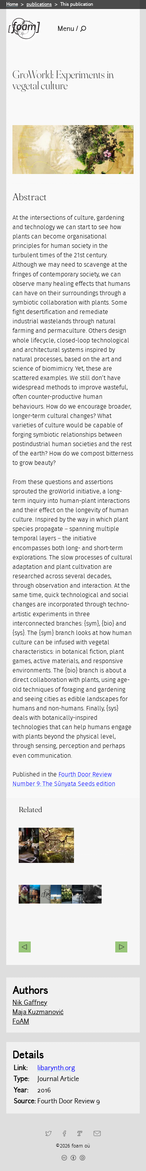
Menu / (72, 29)
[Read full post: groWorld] (71, 845)
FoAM (20, 1021)
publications (39, 4)
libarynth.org (56, 1068)
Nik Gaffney (29, 1003)
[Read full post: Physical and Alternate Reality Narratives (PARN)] (36, 845)
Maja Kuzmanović (37, 1012)
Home (12, 4)
